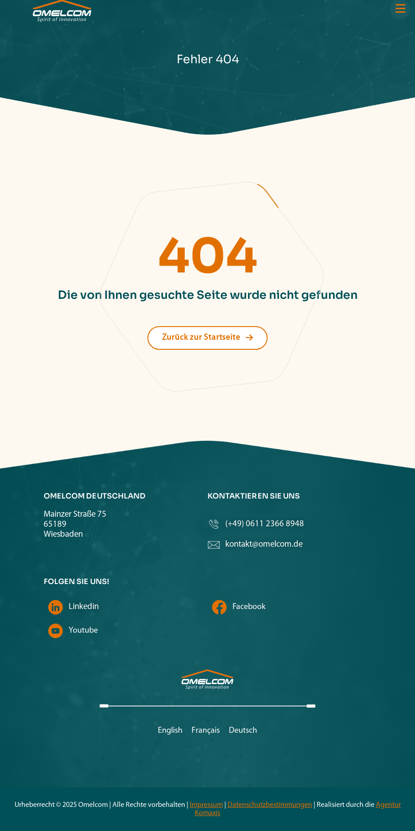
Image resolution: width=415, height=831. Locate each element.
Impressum (206, 805)
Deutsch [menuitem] (243, 730)
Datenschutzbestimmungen (270, 805)
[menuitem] (170, 731)
